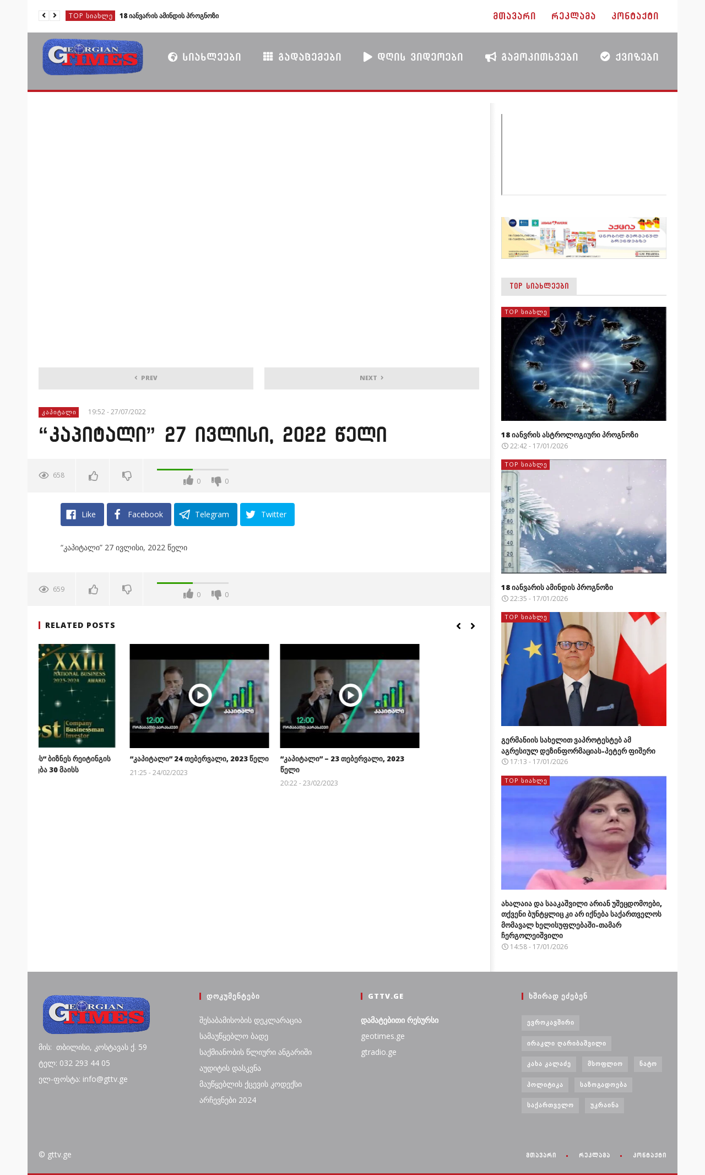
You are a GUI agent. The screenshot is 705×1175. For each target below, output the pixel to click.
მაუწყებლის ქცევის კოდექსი (250, 1084)
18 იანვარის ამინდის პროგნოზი (169, 15)
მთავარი (514, 16)
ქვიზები (629, 56)
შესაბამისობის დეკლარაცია (250, 1020)
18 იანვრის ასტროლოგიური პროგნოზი (569, 435)
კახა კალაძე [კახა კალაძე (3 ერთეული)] (549, 1063)
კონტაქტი (635, 16)
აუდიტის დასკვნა (230, 1068)
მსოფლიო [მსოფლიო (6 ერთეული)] (605, 1063)
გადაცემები (302, 56)
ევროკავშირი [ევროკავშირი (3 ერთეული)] (550, 1022)
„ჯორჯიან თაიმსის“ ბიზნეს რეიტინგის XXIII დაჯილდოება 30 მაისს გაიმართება (104, 769)
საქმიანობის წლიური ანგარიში (255, 1052)
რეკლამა (573, 16)
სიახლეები (204, 57)
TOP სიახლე (91, 15)
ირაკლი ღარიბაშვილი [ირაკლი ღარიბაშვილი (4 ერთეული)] (566, 1043)
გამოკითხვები (531, 57)
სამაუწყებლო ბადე (233, 1036)
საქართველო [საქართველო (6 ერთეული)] (550, 1105)
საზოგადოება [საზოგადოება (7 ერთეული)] (603, 1084)
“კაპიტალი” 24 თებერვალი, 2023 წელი (258, 759)
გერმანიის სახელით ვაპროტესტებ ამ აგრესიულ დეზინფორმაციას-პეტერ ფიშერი (578, 745)
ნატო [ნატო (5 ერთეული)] (648, 1063)
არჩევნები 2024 (227, 1100)
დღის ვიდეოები (413, 57)
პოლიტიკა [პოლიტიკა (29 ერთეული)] (545, 1084)
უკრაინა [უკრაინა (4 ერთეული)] (604, 1105)
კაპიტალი (59, 412)
